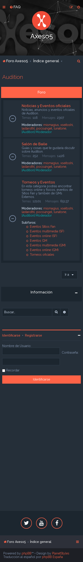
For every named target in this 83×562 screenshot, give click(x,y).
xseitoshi (66, 125)
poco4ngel (44, 128)
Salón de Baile (34, 144)
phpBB (26, 553)
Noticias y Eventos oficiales (46, 106)
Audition (12, 77)
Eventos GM (36, 240)
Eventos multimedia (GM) (46, 245)
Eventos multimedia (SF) (45, 231)
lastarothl (28, 128)
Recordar (12, 370)
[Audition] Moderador (37, 132)
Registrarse (33, 335)
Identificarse (11, 335)
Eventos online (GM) (42, 250)
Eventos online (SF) (41, 236)
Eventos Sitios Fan (40, 226)
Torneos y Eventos (38, 182)
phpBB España (52, 557)
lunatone (60, 128)
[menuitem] (15, 7)
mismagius (51, 125)
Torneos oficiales (40, 254)
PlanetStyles (60, 553)
